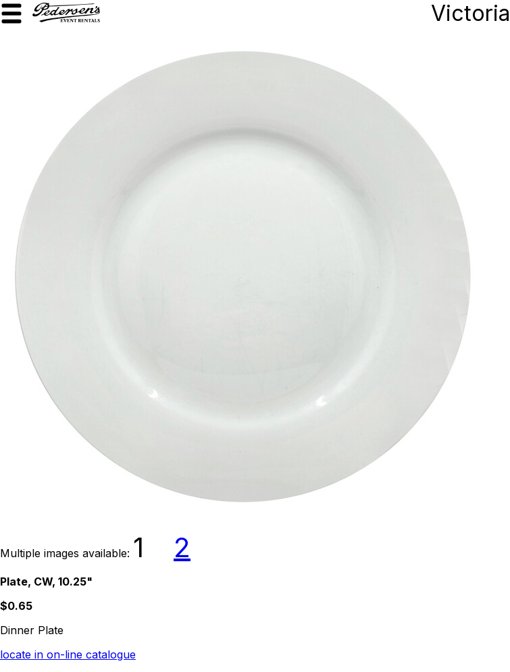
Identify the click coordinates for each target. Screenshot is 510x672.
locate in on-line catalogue (68, 654)
